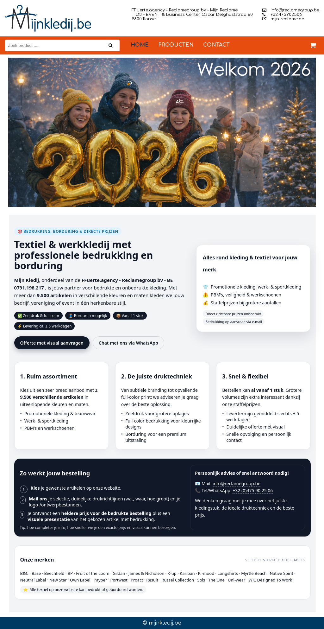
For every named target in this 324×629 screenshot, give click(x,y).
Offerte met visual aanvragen (52, 343)
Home (140, 45)
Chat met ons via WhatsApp (128, 343)
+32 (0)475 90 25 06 (253, 490)
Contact (216, 45)
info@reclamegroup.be (290, 10)
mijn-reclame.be (283, 19)
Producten (176, 45)
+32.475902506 (282, 14)
